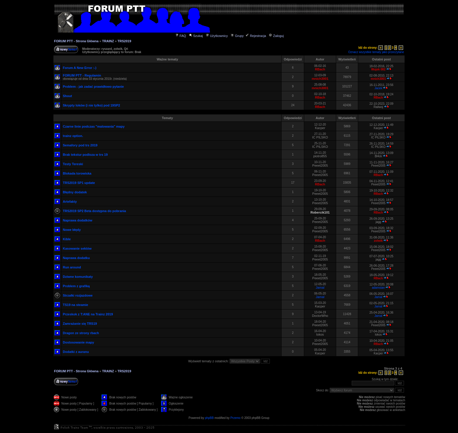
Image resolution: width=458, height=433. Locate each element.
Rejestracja (255, 36)
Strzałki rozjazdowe (77, 295)
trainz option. (73, 136)
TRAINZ (108, 41)
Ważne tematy (167, 59)
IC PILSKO (320, 137)
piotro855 (320, 156)
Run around (72, 267)
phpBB (209, 418)
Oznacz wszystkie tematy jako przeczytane (376, 52)
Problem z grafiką (76, 286)
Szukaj (196, 36)
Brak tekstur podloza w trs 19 (85, 154)
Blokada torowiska (77, 173)
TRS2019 (124, 41)
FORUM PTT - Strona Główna (76, 41)
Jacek (378, 88)
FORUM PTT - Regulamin (82, 75)
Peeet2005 (320, 165)
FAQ (180, 36)
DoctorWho (320, 315)
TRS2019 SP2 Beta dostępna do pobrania (94, 211)
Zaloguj (276, 36)
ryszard (107, 48)
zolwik (118, 48)
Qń (126, 48)
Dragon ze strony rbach (81, 333)
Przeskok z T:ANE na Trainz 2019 (88, 314)
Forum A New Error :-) (79, 68)
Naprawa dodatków (77, 220)
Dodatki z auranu (76, 351)
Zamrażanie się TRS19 (80, 323)
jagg (378, 222)
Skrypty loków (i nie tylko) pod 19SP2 (91, 105)
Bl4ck (378, 156)
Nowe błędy (72, 229)
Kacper (320, 128)
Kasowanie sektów (77, 248)
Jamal (320, 287)
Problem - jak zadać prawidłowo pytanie (93, 86)
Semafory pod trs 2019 (80, 145)
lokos (320, 334)
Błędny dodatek (75, 192)
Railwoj (378, 107)
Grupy (237, 36)
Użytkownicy (217, 36)
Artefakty (70, 201)
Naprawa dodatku (76, 258)
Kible (67, 239)
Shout (67, 96)
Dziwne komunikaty (78, 276)
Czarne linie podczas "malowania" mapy (93, 126)
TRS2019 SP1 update (79, 183)
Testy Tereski (73, 164)
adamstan (378, 287)
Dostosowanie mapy (78, 342)
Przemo (235, 418)
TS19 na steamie (75, 305)
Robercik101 (319, 212)
